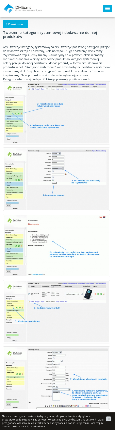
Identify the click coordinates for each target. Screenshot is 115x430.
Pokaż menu (15, 24)
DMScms (9, 5)
